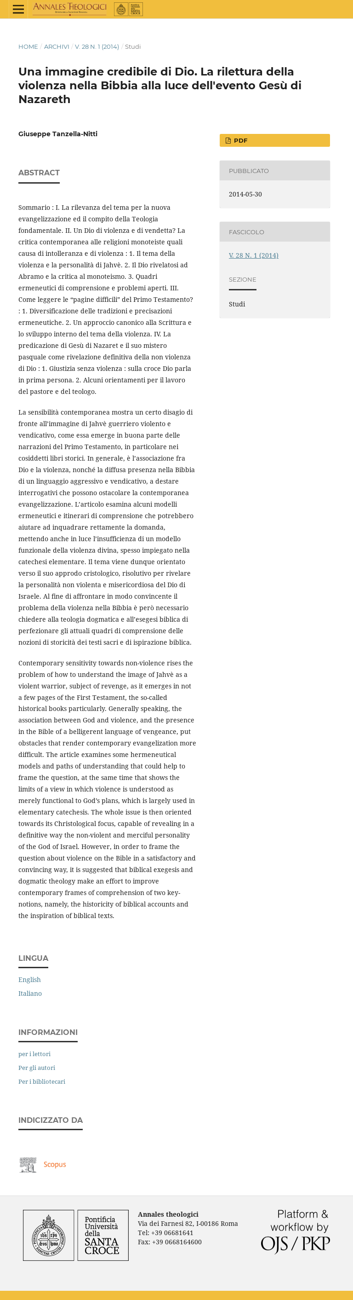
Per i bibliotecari (41, 1081)
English (29, 979)
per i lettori (34, 1054)
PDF (239, 140)
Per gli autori (36, 1067)
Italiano (30, 993)
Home (28, 46)
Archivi (56, 46)
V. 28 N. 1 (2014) (97, 46)
